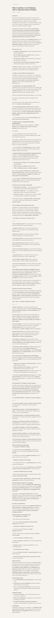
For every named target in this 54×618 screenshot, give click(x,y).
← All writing (15, 4)
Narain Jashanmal (17, 12)
